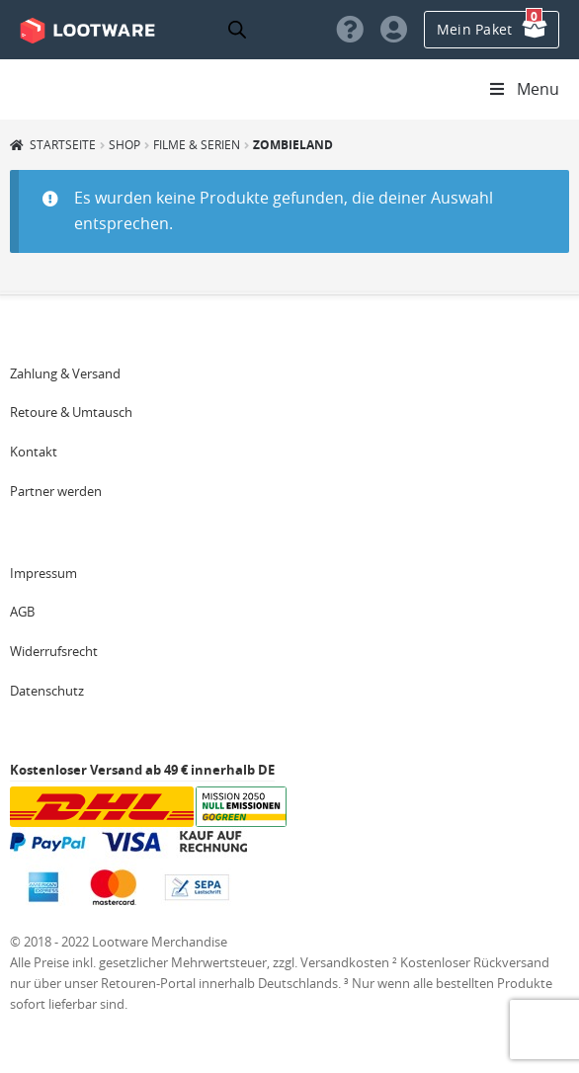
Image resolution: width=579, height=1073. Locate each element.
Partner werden (56, 491)
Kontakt (33, 451)
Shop (124, 144)
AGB (22, 611)
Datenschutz (47, 691)
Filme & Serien (196, 144)
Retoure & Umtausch (71, 412)
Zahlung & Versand (65, 373)
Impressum (43, 573)
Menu (523, 89)
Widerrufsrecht (54, 651)
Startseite (63, 144)
